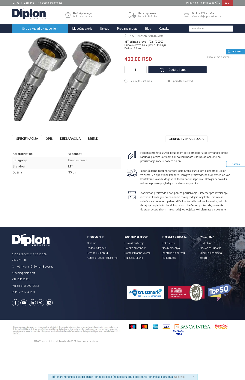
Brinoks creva (78, 36)
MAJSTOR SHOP (59, 36)
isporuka (192, 216)
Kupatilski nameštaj (210, 285)
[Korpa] (227, 4)
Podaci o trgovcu (97, 280)
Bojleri (203, 290)
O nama (91, 275)
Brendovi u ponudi (97, 285)
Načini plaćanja (171, 280)
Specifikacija (27, 171)
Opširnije (179, 376)
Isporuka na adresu (173, 285)
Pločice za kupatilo (210, 280)
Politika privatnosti (135, 280)
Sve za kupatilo (39, 36)
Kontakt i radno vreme (137, 285)
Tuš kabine (205, 275)
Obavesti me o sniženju (219, 90)
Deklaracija (70, 171)
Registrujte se (207, 3)
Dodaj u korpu (177, 102)
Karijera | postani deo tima (102, 290)
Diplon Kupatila (20, 36)
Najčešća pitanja (134, 290)
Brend (93, 171)
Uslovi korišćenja (134, 275)
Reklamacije (169, 290)
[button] (211, 29)
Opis (49, 171)
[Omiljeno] (217, 3)
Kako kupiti (168, 275)
